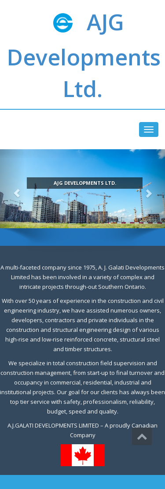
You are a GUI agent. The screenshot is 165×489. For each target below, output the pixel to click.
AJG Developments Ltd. (84, 55)
